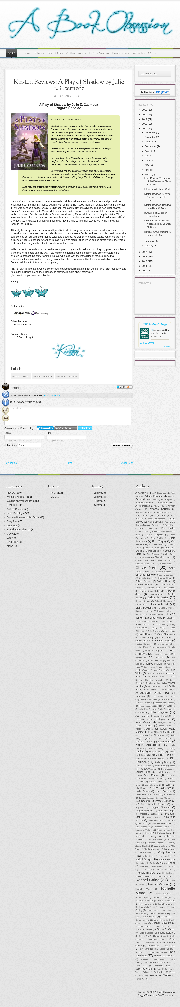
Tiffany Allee (158, 959)
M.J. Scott (140, 804)
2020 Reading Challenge (155, 324)
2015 (144, 128)
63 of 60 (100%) (147, 343)
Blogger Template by (155, 995)
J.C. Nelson (156, 657)
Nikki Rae (143, 866)
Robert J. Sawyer (162, 897)
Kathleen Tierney (144, 741)
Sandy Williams (158, 913)
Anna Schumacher (156, 519)
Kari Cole (167, 732)
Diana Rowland (144, 607)
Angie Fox (159, 515)
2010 (144, 270)
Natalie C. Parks (147, 863)
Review (73, 376)
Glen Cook (165, 637)
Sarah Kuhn (159, 920)
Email (50, 433)
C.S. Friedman (156, 544)
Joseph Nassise (145, 706)
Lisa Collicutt (166, 798)
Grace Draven (142, 640)
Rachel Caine (147, 880)
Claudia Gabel (146, 578)
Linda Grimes (142, 791)
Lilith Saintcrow (162, 788)
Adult (26, 376)
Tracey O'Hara (164, 962)
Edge (10, 537)
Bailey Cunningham (148, 528)
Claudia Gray (164, 578)
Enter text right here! (67, 415)
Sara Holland (149, 916)
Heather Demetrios (144, 644)
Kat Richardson (157, 735)
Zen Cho (145, 979)
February (149, 241)
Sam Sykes (140, 913)
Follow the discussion (129, 387)
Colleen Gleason (143, 581)
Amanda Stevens (143, 512)
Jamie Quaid (149, 667)
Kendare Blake (156, 751)
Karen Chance (143, 725)
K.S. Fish (148, 719)
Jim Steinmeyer (168, 690)
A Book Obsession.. (165, 992)
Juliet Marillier (142, 716)
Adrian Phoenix (153, 496)
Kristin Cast (160, 766)
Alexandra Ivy (165, 502)
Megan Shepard (164, 830)
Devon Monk (159, 604)
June (147, 160)
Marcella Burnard (149, 814)
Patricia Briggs (145, 872)
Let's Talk (12, 525)
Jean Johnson (153, 673)
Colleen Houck (164, 581)
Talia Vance (169, 945)
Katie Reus (164, 741)
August (148, 151)
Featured (12, 505)
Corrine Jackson (144, 584)
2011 (144, 266)
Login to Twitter (85, 428)
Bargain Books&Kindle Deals (23, 517)
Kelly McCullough (156, 748)
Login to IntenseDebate (45, 428)
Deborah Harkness (163, 601)
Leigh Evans (165, 785)
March (148, 174)
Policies (39, 53)
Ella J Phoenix (151, 621)
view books (166, 346)
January (149, 245)
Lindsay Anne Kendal (165, 794)
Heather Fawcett (164, 644)
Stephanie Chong (156, 939)
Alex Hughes (166, 499)
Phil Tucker (167, 873)
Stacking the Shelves (18, 529)
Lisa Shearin (142, 800)
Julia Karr (143, 709)
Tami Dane (144, 949)
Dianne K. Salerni (143, 611)
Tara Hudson (159, 949)
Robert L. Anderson (144, 901)
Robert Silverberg (166, 900)
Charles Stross (142, 560)
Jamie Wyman (142, 670)
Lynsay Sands (163, 800)
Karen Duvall (165, 726)
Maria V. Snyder (154, 817)
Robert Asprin (141, 897)
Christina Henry (144, 574)
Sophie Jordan (146, 933)
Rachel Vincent (158, 884)
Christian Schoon (163, 572)
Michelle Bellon (156, 839)
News (10, 545)
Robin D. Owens (164, 904)
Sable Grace (152, 910)
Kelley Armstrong (147, 744)
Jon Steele (166, 699)
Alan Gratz (152, 499)
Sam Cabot (167, 910)
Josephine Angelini (165, 706)
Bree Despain (155, 534)
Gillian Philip (146, 637)
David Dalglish (155, 594)
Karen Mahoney (144, 729)
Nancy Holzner (167, 859)
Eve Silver (170, 631)
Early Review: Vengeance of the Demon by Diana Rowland (157, 181)
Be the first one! (52, 395)
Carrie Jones (152, 551)
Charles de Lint (163, 560)
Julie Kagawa (159, 712)
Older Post (127, 462)
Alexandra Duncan (144, 502)
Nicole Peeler (167, 863)
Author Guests (76, 53)
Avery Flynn (170, 525)
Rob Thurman (163, 893)
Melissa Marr (164, 833)
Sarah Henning (142, 920)
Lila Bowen (141, 788)
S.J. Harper (159, 907)
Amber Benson (164, 512)
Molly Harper (166, 852)
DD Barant (169, 587)
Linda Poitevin (163, 791)
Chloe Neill (145, 567)
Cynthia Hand (153, 588)
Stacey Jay (144, 936)
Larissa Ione (142, 771)
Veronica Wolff (143, 968)
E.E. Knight (140, 614)
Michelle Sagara (155, 843)
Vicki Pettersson (164, 969)
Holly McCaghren (154, 650)
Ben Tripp (143, 531)
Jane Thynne (159, 670)
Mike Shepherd (160, 846)
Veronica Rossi (162, 966)
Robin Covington (146, 904)
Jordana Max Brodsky (165, 703)
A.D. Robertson (159, 493)
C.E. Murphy (159, 541)
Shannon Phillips (143, 926)
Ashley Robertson (153, 525)
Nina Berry (157, 866)
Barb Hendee (168, 528)
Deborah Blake (157, 597)
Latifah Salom (164, 772)
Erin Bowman (154, 631)
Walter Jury (159, 972)
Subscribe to (22, 445)
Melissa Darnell (143, 833)
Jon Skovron (151, 699)
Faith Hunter (146, 634)
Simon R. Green (166, 929)
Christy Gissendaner (166, 575)
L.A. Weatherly (150, 769)
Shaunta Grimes (143, 929)
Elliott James (142, 624)
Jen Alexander (156, 680)
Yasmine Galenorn (162, 975)
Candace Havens (152, 548)
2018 (144, 114)
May (147, 165)
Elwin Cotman (159, 624)
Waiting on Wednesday (19, 500)
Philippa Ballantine (144, 876)
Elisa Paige (156, 617)
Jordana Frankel (142, 703)
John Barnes (158, 696)
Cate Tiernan (153, 554)
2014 (144, 252)
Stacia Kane (159, 936)
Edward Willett (156, 614)
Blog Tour (12, 521)
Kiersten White (156, 759)
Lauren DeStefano (156, 778)
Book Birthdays (15, 513)
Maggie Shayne (159, 807)
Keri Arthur (157, 754)
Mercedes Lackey (145, 836)
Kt (152, 330)
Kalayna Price (163, 719)
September (150, 146)
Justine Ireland (161, 716)
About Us (55, 53)
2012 (144, 261)
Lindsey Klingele (147, 798)
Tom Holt (148, 962)
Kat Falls (139, 735)
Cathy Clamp (169, 554)
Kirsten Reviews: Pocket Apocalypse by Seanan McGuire (157, 223)
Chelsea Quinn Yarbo (145, 564)
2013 (144, 256)
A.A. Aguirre (141, 493)
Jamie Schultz (165, 667)
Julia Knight (157, 709)
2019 (144, 109)
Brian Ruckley (157, 538)
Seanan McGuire (161, 922)
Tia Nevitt (143, 959)
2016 (144, 124)
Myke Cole (148, 856)
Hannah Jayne (163, 640)
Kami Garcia (143, 722)
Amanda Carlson (160, 509)
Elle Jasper (167, 621)
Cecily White (144, 557)
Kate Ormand (164, 738)
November (150, 137)
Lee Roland (150, 785)
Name (7, 433)
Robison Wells (142, 907)
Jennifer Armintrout (154, 683)
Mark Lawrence (156, 820)
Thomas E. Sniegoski (164, 956)
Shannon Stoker (163, 926)
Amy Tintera (141, 515)
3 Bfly (15, 376)
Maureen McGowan (161, 823)
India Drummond (162, 654)
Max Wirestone (142, 827)
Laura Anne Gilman (147, 775)
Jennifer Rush (154, 686)
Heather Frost (141, 647)
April (147, 169)
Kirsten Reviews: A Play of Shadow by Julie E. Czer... (157, 197)
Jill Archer (151, 689)
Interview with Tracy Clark (157, 189)
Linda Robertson (143, 794)
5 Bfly (97, 505)
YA (52, 496)
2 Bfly (97, 492)
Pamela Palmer (163, 869)
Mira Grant (169, 849)
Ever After (12, 541)
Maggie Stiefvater (144, 810)
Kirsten (60, 376)
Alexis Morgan (142, 506)
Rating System (99, 53)
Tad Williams (153, 946)
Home (11, 53)
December (150, 132)
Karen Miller (153, 732)
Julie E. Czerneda (42, 376)
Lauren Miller (156, 781)
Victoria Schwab (142, 972)
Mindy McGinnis (152, 849)
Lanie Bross (166, 769)
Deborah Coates (142, 601)
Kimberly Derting (163, 762)
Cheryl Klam (166, 564)
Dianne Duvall (165, 608)
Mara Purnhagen (166, 810)
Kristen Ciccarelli (143, 766)
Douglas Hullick (164, 611)
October (149, 141)
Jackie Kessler (155, 660)
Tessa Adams (156, 952)
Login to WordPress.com (65, 428)
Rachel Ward (142, 889)
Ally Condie (159, 506)
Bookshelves (120, 53)
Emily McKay (158, 627)
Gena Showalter (166, 634)
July (147, 155)
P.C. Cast (145, 869)
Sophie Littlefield (166, 933)
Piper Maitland (164, 876)
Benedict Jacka (158, 531)
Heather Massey (159, 647)
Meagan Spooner (163, 827)
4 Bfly (97, 500)
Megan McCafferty (143, 830)
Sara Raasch (166, 917)
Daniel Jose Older (150, 591)
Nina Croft (170, 866)
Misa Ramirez (146, 852)
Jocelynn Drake (151, 692)
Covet (10, 533)
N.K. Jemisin (165, 856)
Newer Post (10, 462)
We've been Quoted (145, 53)
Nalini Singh (143, 859)
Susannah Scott (153, 942)
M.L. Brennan (159, 804)
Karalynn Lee (164, 722)
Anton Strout (154, 522)
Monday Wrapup (16, 496)
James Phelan (154, 663)
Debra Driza (141, 604)
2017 (144, 119)
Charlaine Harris (163, 557)
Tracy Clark (141, 966)
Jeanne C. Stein (156, 676)
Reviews (24, 53)
